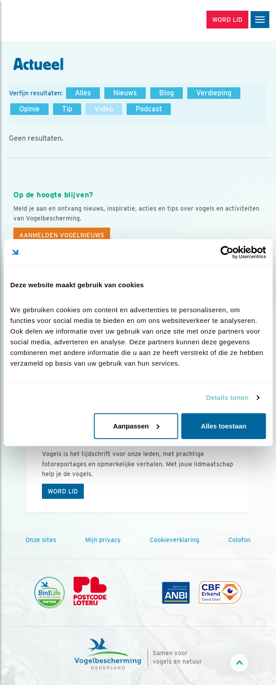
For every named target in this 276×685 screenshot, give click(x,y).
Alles (83, 93)
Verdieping (213, 93)
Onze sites (40, 539)
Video (104, 109)
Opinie (29, 109)
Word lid (63, 491)
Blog (166, 93)
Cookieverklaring (174, 539)
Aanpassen (136, 425)
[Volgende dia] (252, 464)
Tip (67, 109)
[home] (44, 20)
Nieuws (125, 93)
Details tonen (227, 397)
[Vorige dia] (23, 464)
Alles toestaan (224, 425)
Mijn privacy (103, 539)
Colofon (239, 539)
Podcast (149, 109)
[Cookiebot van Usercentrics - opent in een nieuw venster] (227, 252)
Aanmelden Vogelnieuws (61, 235)
